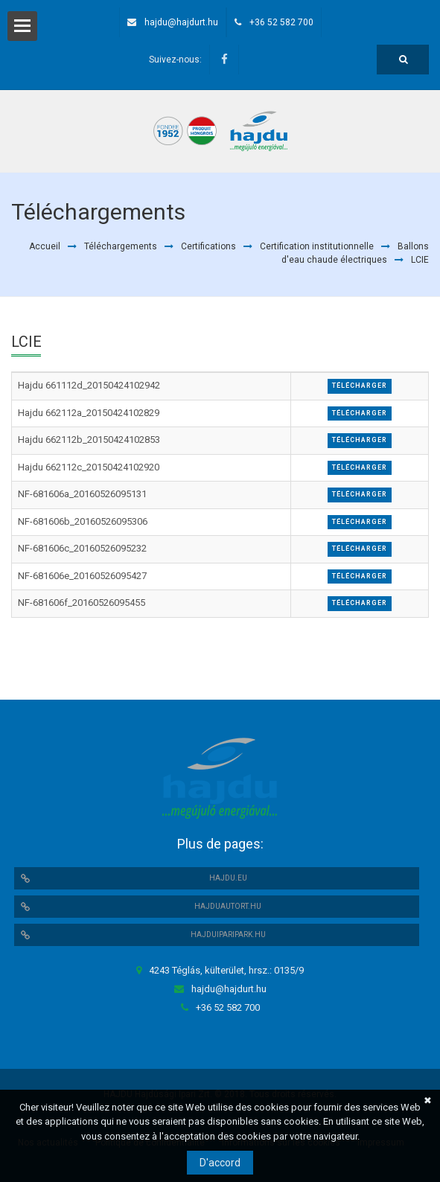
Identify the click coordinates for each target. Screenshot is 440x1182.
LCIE (420, 260)
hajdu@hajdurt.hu (181, 22)
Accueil (44, 246)
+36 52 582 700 (281, 22)
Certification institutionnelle (317, 246)
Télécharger (359, 385)
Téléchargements (120, 246)
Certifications (208, 246)
